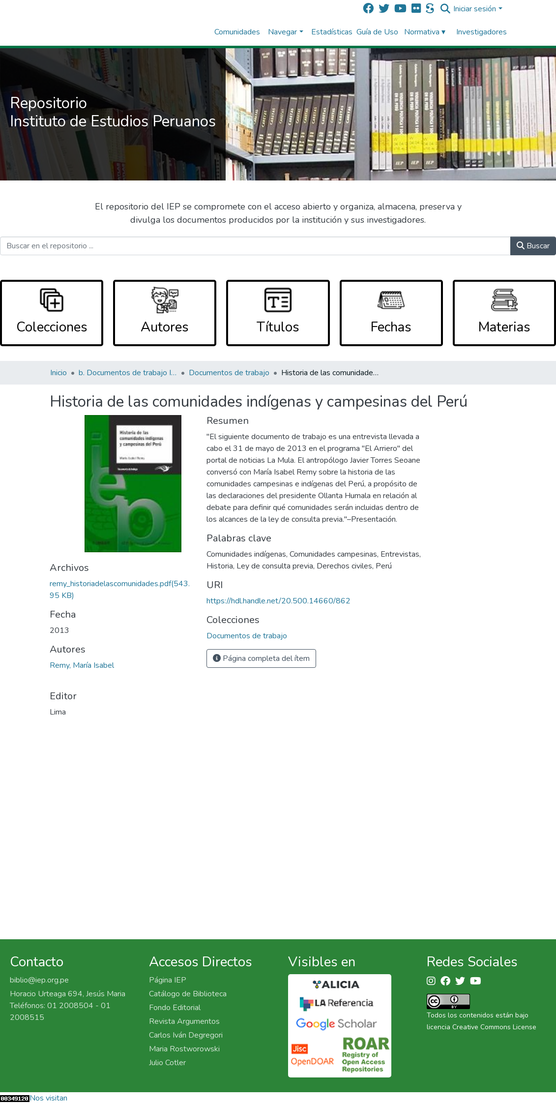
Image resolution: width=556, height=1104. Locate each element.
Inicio (58, 372)
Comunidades (237, 32)
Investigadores (481, 32)
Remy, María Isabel (82, 665)
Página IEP (167, 980)
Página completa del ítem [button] (261, 658)
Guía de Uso (377, 32)
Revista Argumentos (184, 1021)
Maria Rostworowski (184, 1049)
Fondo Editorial (175, 1007)
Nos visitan (48, 1098)
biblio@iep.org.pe (39, 980)
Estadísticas (331, 32)
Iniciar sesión (474, 8)
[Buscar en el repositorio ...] (255, 246)
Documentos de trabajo (229, 372)
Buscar (533, 245)
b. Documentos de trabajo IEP (128, 372)
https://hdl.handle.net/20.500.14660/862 (278, 601)
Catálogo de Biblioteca (188, 993)
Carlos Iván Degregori (186, 1035)
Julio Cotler (167, 1062)
